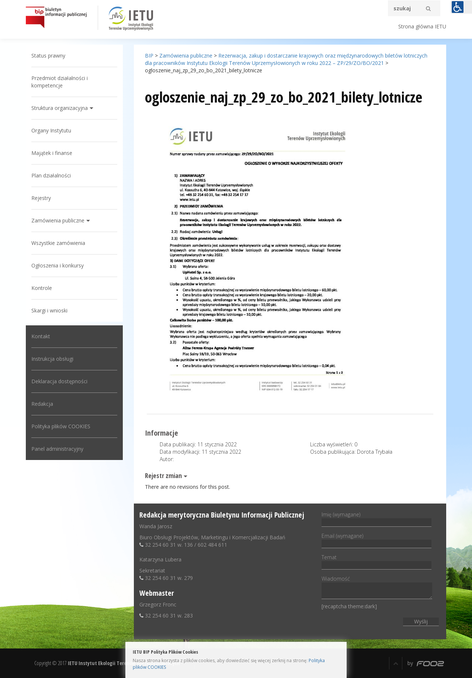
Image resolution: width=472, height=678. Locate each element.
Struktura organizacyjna (59, 107)
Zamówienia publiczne (57, 220)
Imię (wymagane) (376, 518)
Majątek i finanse (51, 152)
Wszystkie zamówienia (58, 242)
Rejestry (41, 197)
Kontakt (40, 336)
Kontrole (41, 287)
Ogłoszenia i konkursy (57, 265)
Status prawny (48, 55)
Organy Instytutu (51, 130)
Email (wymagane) (376, 539)
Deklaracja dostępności (59, 381)
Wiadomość (377, 588)
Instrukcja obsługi (52, 358)
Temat (376, 561)
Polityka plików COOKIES (60, 426)
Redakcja (42, 403)
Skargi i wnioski (49, 310)
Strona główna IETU (422, 26)
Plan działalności (51, 175)
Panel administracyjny (57, 448)
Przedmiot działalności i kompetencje (59, 82)
